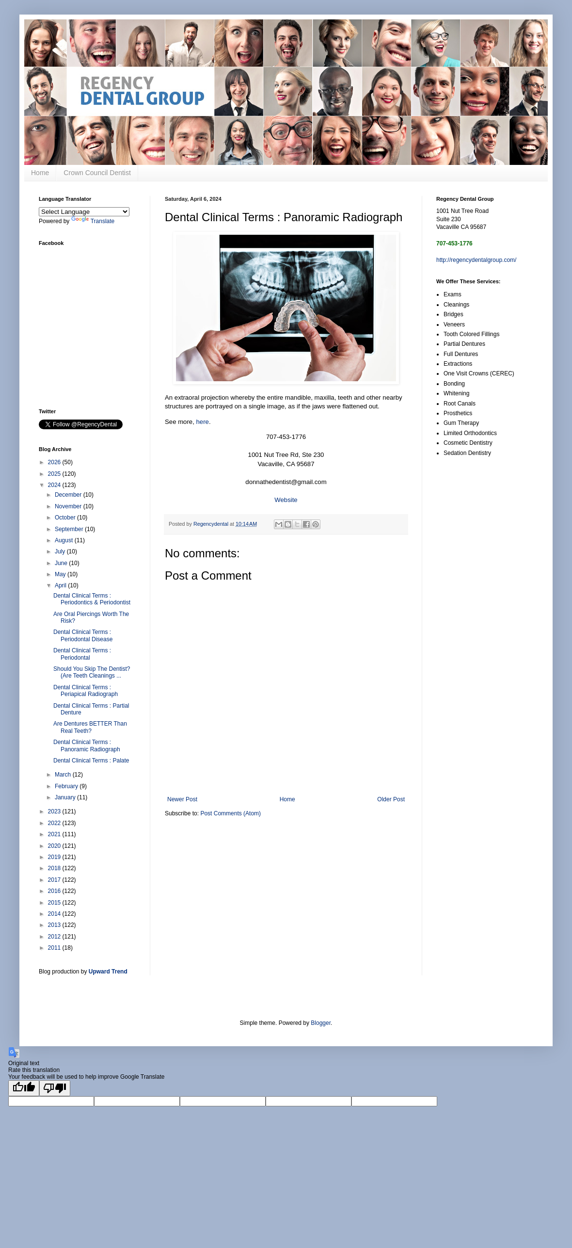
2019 (55, 857)
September (70, 529)
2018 (55, 868)
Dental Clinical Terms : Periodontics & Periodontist (91, 599)
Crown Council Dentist (97, 173)
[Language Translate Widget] (84, 211)
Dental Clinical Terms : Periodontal (82, 654)
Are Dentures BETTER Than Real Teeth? (90, 727)
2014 (55, 913)
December (69, 494)
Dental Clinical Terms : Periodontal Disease (82, 635)
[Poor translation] (54, 1088)
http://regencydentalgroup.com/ (476, 260)
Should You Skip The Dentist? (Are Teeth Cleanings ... (91, 672)
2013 (55, 925)
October (66, 517)
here (202, 421)
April (61, 585)
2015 (55, 902)
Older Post (391, 799)
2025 (55, 473)
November (69, 506)
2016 (55, 891)
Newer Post (182, 799)
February (67, 786)
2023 (55, 811)
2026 (55, 462)
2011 (55, 947)
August (65, 540)
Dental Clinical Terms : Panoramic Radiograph (86, 745)
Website (285, 499)
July (61, 551)
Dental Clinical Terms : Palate (91, 760)
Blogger (321, 1023)
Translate (93, 221)
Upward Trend (108, 971)
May (61, 574)
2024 (55, 485)
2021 (55, 834)
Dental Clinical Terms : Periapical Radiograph (85, 690)
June (62, 563)
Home (40, 173)
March (64, 774)
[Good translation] (23, 1088)
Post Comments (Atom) (230, 813)
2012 (55, 936)
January (66, 797)
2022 (55, 823)
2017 (55, 879)
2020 (55, 846)
